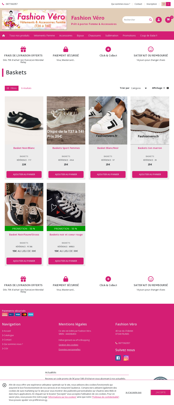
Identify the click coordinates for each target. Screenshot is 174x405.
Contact (138, 4)
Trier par (124, 88)
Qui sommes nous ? (12, 344)
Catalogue (8, 335)
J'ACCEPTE (161, 392)
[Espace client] (158, 20)
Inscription (152, 4)
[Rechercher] (150, 19)
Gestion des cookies (68, 344)
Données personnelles (69, 349)
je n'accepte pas (133, 392)
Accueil (6, 330)
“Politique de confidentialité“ (105, 397)
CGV (5, 348)
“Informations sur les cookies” (62, 397)
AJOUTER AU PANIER (24, 174)
